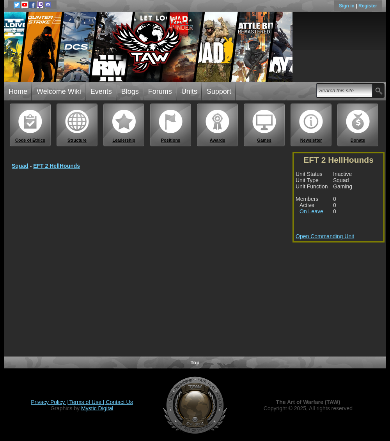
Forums (160, 91)
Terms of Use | (87, 402)
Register (367, 6)
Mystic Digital (97, 408)
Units (189, 91)
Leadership (124, 125)
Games (264, 125)
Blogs (130, 91)
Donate (358, 125)
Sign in (347, 6)
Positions (171, 125)
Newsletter (311, 125)
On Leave (311, 211)
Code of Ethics (30, 125)
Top (195, 362)
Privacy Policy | (50, 402)
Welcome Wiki (59, 91)
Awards (217, 125)
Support (219, 91)
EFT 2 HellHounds (56, 166)
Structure (77, 125)
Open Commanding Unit (325, 236)
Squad (20, 166)
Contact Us (119, 402)
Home (18, 91)
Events (101, 91)
